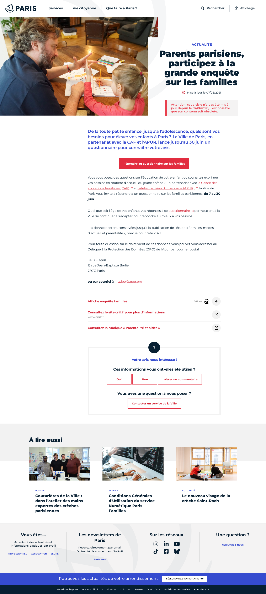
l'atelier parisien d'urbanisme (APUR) (166, 188)
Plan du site (201, 589)
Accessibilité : (106, 589)
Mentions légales (67, 589)
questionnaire (179, 211)
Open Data (153, 589)
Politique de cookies (177, 589)
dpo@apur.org (131, 281)
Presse (139, 589)
